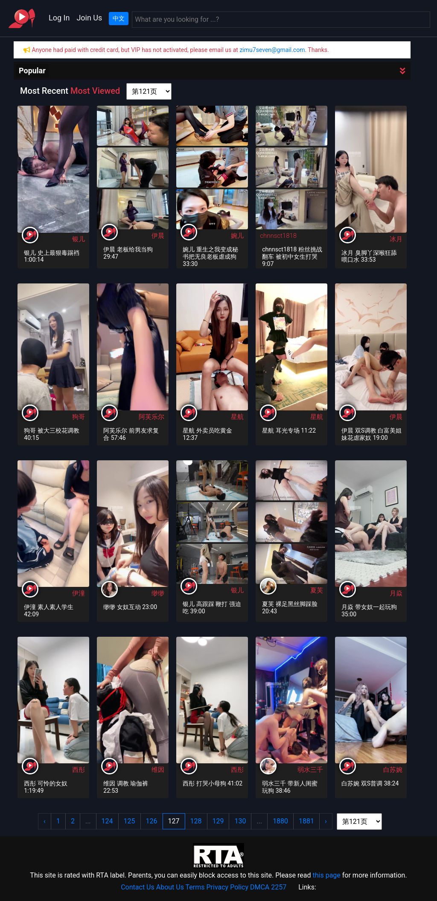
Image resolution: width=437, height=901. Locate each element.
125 (129, 821)
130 (240, 821)
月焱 (396, 593)
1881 (306, 821)
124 (107, 821)
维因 (157, 770)
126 (151, 821)
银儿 (78, 239)
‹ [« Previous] (45, 821)
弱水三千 (310, 770)
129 (218, 821)
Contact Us (137, 887)
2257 (278, 887)
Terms (195, 887)
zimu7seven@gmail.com (272, 49)
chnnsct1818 (278, 236)
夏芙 (316, 590)
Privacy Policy (228, 887)
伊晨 (157, 236)
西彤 (78, 770)
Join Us (89, 17)
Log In (59, 17)
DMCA (259, 887)
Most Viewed (95, 91)
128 (196, 821)
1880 (280, 821)
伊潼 (78, 593)
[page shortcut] (149, 91)
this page (326, 875)
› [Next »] (326, 821)
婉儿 (237, 236)
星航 (237, 417)
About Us (170, 887)
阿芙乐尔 (151, 417)
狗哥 (78, 417)
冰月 (396, 239)
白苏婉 (392, 770)
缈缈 (157, 593)
